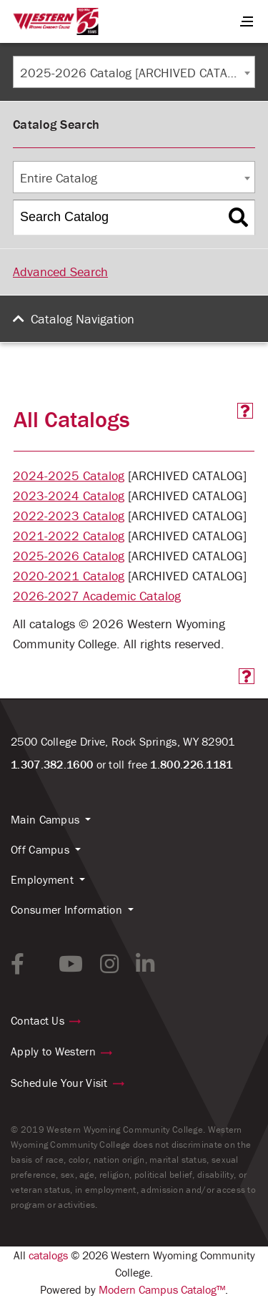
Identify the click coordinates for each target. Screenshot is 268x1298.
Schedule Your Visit (59, 1082)
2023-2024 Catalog (68, 495)
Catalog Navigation (82, 319)
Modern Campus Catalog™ (162, 1289)
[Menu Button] (246, 21)
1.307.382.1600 (52, 764)
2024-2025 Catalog (68, 475)
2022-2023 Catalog (68, 515)
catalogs (48, 1255)
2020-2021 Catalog (68, 575)
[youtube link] (71, 964)
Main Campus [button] (45, 819)
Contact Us (37, 1020)
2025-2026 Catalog (68, 555)
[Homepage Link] (56, 20)
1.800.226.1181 (191, 764)
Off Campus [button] (40, 849)
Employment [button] (42, 879)
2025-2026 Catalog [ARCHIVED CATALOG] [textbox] (137, 72)
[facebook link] (17, 964)
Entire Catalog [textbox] (58, 178)
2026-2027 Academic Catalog (97, 595)
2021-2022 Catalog (68, 535)
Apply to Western (53, 1051)
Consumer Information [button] (66, 909)
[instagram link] (109, 964)
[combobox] (134, 72)
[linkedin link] (145, 964)
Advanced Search (60, 271)
